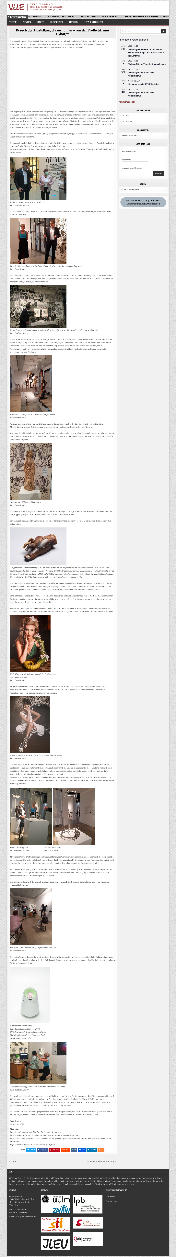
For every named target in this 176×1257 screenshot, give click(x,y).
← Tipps (12, 1161)
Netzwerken (73, 22)
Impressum (111, 1196)
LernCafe (124, 116)
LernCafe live (126, 122)
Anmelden (158, 173)
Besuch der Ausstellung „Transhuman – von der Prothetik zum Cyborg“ (62, 32)
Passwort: (126, 160)
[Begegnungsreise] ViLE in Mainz (143, 84)
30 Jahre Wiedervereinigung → (102, 1161)
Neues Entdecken (56, 22)
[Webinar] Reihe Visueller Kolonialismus (147, 64)
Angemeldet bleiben (133, 168)
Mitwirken (27, 22)
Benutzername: (129, 151)
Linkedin (92, 1149)
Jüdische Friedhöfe (128, 135)
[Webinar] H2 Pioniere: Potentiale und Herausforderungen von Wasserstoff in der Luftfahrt (146, 52)
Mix (101, 1149)
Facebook (42, 1149)
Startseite (13, 22)
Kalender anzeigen (127, 102)
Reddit (65, 1149)
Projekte (40, 22)
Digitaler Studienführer (94, 22)
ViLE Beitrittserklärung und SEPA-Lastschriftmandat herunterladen (143, 202)
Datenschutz (111, 1201)
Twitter (31, 1149)
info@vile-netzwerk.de (26, 1217)
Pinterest (54, 1149)
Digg (82, 1149)
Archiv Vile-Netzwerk (129, 189)
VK (74, 1149)
